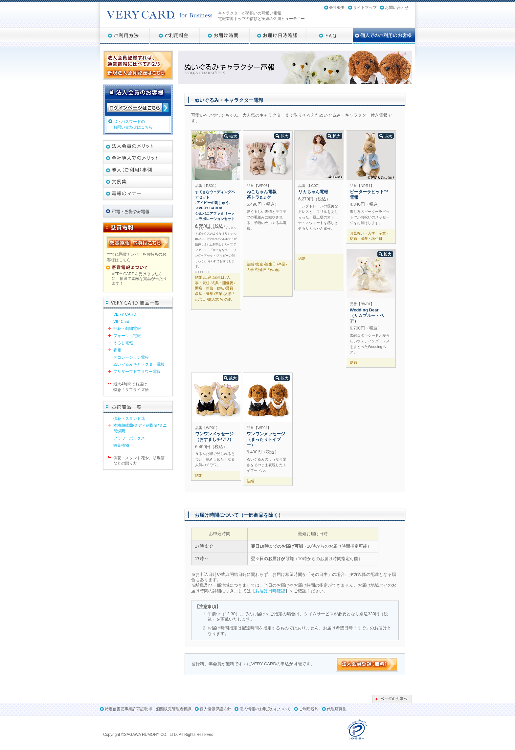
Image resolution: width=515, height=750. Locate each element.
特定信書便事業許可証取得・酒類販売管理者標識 (148, 709)
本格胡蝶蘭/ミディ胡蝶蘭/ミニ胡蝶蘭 (140, 428)
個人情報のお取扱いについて (265, 709)
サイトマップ (365, 7)
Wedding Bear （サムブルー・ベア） (367, 315)
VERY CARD (124, 314)
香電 (117, 350)
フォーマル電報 (127, 335)
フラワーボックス (129, 438)
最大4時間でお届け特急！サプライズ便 (131, 387)
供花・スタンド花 (129, 418)
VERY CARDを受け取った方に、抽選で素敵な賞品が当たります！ (139, 279)
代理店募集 (337, 709)
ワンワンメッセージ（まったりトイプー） (266, 439)
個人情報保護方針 (215, 709)
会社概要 (337, 7)
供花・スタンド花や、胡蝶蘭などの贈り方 (139, 461)
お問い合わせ (397, 7)
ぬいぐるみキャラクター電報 (139, 364)
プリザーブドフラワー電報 (137, 371)
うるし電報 (123, 343)
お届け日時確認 (270, 590)
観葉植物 (121, 445)
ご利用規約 (309, 709)
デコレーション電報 (131, 357)
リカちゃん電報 (313, 191)
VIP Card (121, 321)
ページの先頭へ (392, 699)
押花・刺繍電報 (127, 328)
